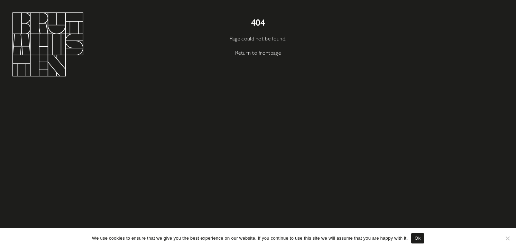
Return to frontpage (258, 52)
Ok (418, 238)
